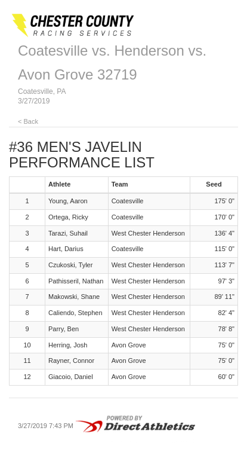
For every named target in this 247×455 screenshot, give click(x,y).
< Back (28, 121)
